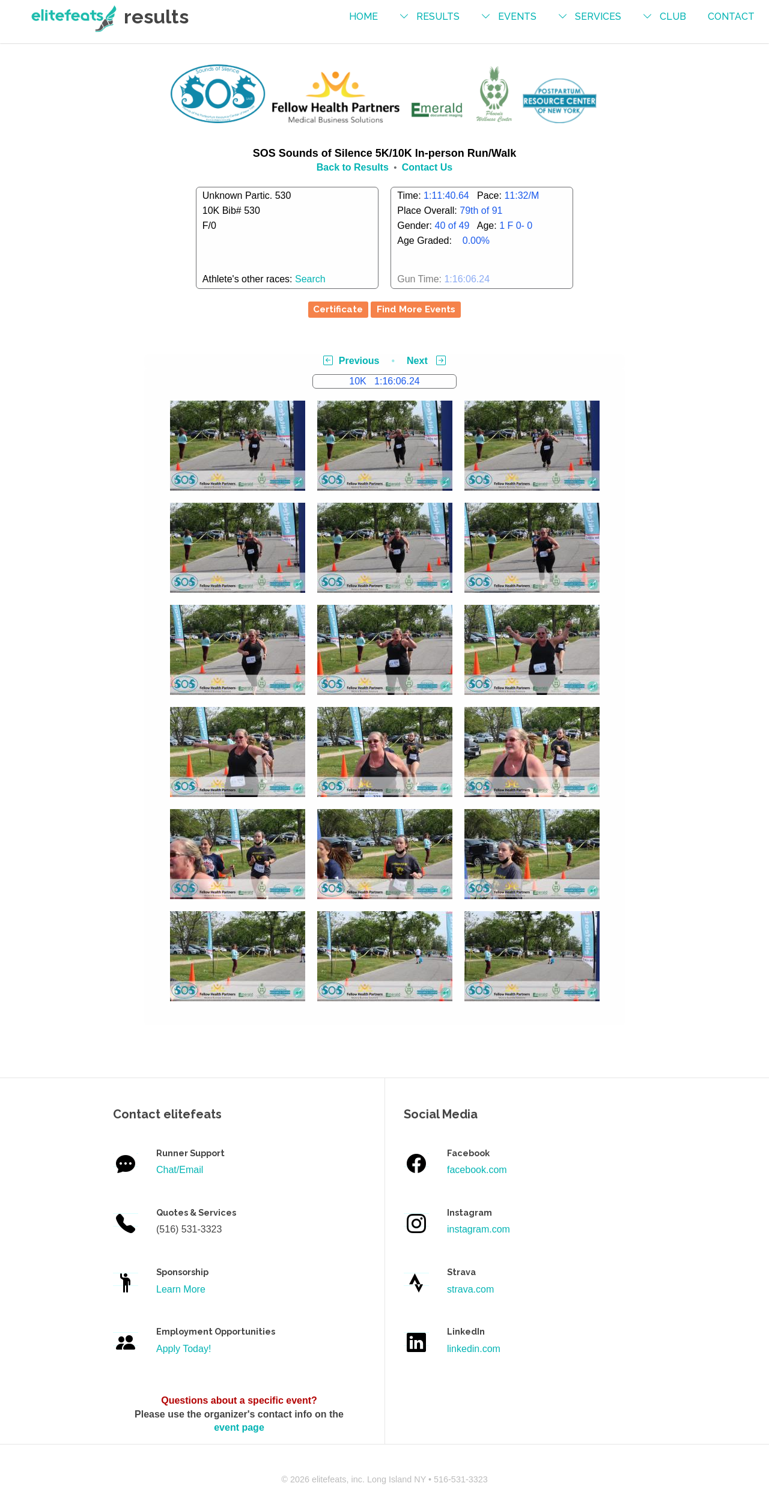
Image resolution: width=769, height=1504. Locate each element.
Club (673, 16)
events (517, 16)
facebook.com (477, 1170)
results (438, 16)
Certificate (338, 309)
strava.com (470, 1289)
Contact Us (427, 167)
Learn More (180, 1289)
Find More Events (416, 309)
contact (731, 16)
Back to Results (353, 167)
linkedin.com (473, 1349)
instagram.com (478, 1229)
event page (239, 1427)
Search (310, 279)
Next (426, 361)
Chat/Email (179, 1170)
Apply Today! (183, 1349)
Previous (351, 361)
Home (363, 16)
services (598, 16)
